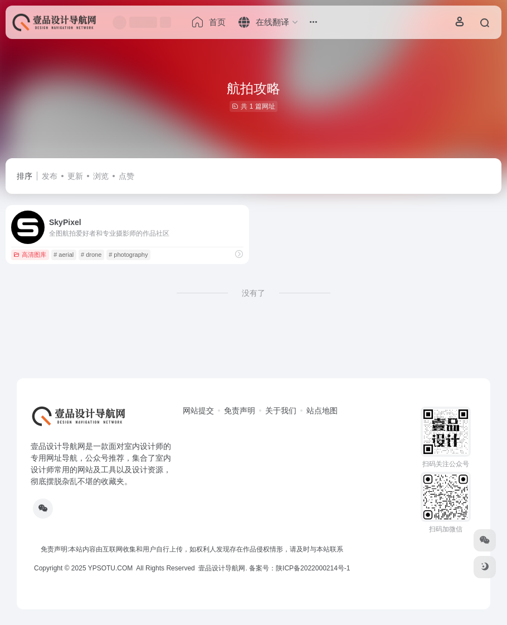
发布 (49, 176)
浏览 (101, 176)
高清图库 (29, 254)
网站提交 (198, 410)
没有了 (253, 293)
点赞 (126, 176)
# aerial (63, 254)
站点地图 (322, 410)
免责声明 (239, 410)
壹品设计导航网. (222, 568)
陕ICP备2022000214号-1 (313, 568)
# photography (128, 254)
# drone (91, 254)
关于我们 (280, 410)
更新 (75, 176)
